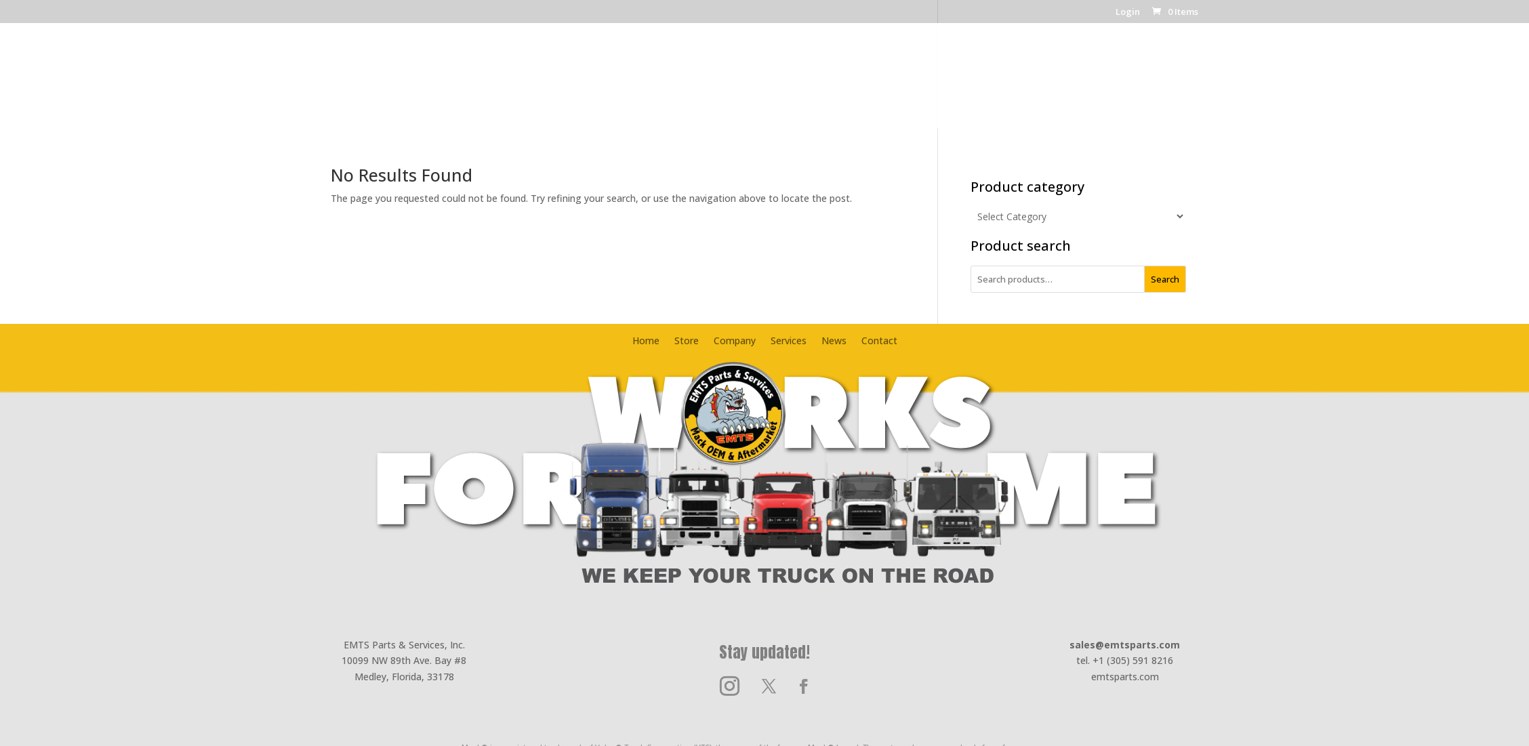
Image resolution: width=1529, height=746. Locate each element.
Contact (952, 84)
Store (617, 84)
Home (569, 84)
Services (845, 84)
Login (1128, 12)
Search (1165, 279)
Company (674, 84)
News (899, 84)
